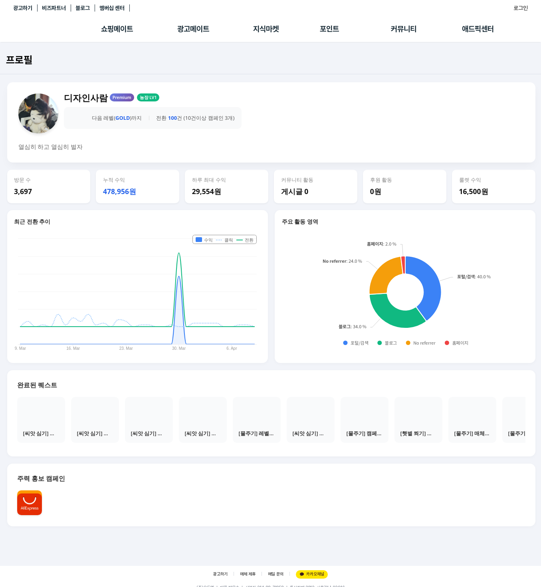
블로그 (82, 8)
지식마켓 (266, 29)
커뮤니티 (403, 29)
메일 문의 (275, 574)
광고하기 (22, 8)
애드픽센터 (478, 29)
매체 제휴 (248, 574)
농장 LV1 (148, 97)
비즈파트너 (54, 8)
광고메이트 (193, 29)
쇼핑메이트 (117, 29)
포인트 (329, 29)
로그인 (520, 8)
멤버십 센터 (112, 8)
